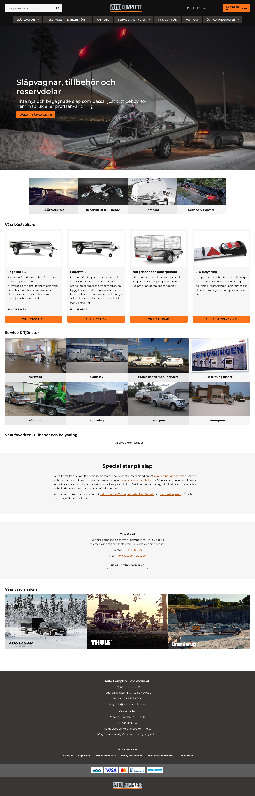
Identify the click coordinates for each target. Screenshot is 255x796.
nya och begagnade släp (170, 476)
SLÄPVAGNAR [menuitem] (26, 20)
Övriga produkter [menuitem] (221, 20)
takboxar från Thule (113, 494)
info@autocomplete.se (131, 555)
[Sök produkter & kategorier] (33, 8)
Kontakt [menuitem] (192, 20)
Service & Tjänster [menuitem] (132, 20)
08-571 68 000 (133, 549)
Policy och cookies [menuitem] (132, 755)
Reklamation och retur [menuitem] (161, 755)
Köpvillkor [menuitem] (84, 755)
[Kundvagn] (236, 8)
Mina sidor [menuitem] (187, 755)
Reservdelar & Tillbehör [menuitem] (66, 20)
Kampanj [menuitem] (103, 20)
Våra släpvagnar (36, 115)
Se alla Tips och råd (127, 565)
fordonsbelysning (171, 494)
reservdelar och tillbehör (140, 480)
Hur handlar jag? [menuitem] (105, 755)
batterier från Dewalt (140, 494)
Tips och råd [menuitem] (167, 20)
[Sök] (57, 8)
